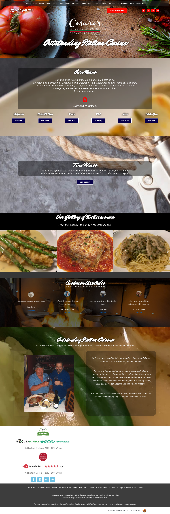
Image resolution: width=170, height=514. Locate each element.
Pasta (55, 3)
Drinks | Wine (86, 3)
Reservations (113, 3)
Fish (61, 3)
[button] (2, 251)
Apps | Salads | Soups (42, 3)
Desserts (75, 3)
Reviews (124, 3)
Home (28, 3)
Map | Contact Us (137, 3)
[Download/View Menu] (85, 99)
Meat (67, 3)
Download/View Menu (85, 106)
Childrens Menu (100, 3)
